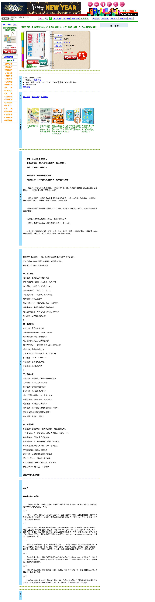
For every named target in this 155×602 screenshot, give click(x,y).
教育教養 (37, 80)
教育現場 (35, 97)
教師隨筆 (44, 97)
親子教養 (26, 97)
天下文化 (67, 42)
